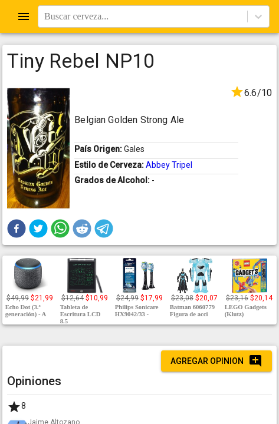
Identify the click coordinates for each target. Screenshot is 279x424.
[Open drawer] (23, 16)
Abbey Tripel (169, 165)
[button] (16, 228)
